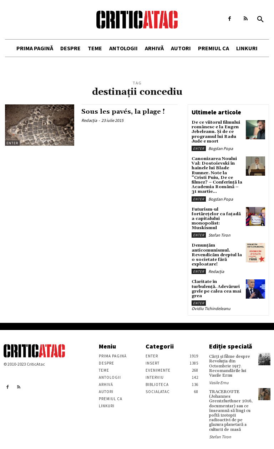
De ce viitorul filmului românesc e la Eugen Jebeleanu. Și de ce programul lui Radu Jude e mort (216, 132)
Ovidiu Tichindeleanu (211, 308)
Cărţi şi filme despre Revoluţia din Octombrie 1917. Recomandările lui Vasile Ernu (229, 366)
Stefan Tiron (219, 235)
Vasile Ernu (219, 382)
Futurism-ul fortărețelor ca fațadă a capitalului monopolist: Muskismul (216, 219)
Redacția (89, 120)
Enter (12, 143)
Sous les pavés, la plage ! (123, 112)
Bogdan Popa (220, 148)
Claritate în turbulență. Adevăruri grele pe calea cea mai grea (216, 289)
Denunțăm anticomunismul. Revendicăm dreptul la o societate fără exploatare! (217, 255)
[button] (260, 19)
